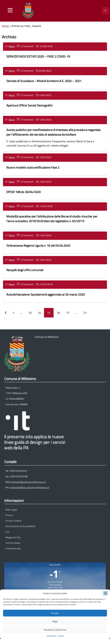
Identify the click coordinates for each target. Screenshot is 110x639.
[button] (105, 593)
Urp (7, 532)
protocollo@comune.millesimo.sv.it (28, 482)
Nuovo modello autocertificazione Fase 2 (32, 167)
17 (67, 312)
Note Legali (11, 509)
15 (48, 312)
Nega (55, 621)
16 (58, 312)
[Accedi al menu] (10, 10)
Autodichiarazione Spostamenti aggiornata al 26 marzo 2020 (45, 294)
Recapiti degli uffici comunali (24, 270)
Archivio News (12, 543)
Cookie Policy (51, 636)
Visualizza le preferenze (55, 629)
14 (39, 312)
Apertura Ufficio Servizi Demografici (29, 105)
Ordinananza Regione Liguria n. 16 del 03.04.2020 (38, 245)
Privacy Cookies (13, 520)
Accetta (55, 613)
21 (85, 312)
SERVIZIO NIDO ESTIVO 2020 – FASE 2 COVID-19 (38, 56)
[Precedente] (5, 312)
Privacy (61, 636)
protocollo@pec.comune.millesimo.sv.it (29, 487)
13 (30, 312)
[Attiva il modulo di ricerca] (105, 10)
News (12, 46)
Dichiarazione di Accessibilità (20, 526)
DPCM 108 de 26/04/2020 (23, 192)
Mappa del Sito (13, 537)
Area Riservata (13, 548)
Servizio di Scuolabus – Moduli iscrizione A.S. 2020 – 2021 (43, 81)
